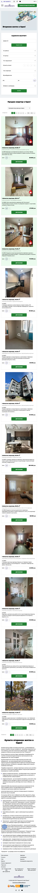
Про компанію (4, 855)
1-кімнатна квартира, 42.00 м (11, 351)
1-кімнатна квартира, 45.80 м (11, 660)
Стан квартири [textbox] (7, 70)
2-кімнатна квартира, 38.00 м (11, 506)
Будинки (22, 859)
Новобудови (23, 857)
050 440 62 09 (31, 870)
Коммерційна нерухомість (26, 861)
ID (2, 253)
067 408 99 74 (6, 871)
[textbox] (19, 85)
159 (28, 113)
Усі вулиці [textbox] (5, 55)
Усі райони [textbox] (6, 50)
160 (32, 113)
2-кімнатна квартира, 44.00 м (11, 712)
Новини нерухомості (6, 863)
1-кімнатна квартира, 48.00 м (11, 299)
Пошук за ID (19, 45)
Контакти (3, 866)
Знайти (19, 90)
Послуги (3, 857)
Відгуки (3, 861)
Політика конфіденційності (19, 882)
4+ (34, 65)
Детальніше (19, 161)
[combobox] (19, 50)
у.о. (35, 80)
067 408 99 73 (6, 1)
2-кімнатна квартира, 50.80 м (11, 147)
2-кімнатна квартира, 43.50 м (11, 608)
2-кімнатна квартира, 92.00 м (11, 455)
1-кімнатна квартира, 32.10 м (10, 198)
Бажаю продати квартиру (27, 5)
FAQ (2, 859)
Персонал (3, 865)
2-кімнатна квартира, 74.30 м (11, 249)
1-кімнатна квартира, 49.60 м (11, 556)
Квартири (22, 855)
